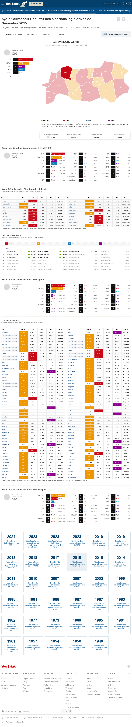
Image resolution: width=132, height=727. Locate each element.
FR (114, 3)
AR (111, 3)
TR (105, 3)
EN (108, 3)
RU (117, 3)
